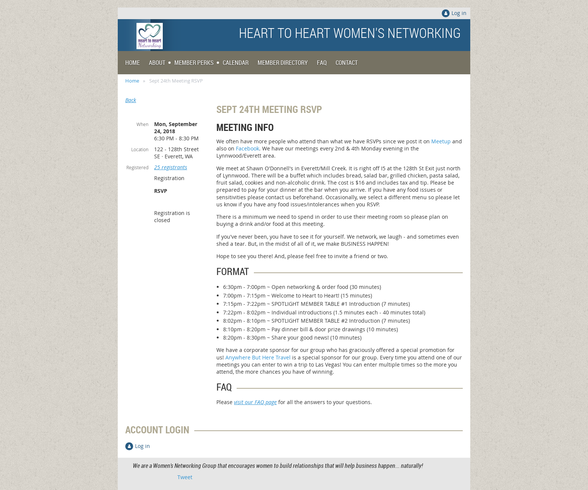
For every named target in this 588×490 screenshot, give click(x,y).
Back (130, 100)
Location (139, 149)
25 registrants (170, 167)
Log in (459, 13)
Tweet (184, 477)
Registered (137, 167)
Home (132, 80)
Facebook (247, 148)
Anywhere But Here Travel (258, 357)
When (142, 124)
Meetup (441, 141)
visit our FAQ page (255, 402)
